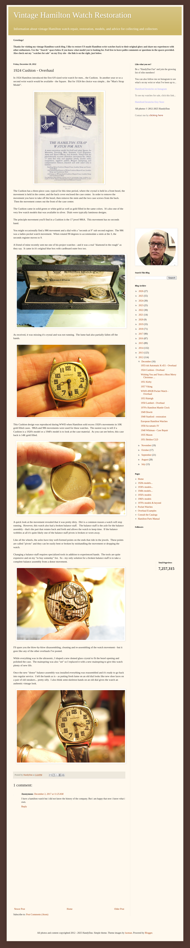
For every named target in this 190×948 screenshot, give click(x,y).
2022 (141, 310)
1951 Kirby (146, 382)
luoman (128, 933)
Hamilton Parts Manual (149, 519)
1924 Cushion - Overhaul (152, 370)
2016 (141, 338)
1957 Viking (146, 386)
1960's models (144, 499)
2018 (141, 329)
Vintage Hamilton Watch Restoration (72, 15)
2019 (141, 324)
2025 (141, 296)
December (146, 361)
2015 (141, 343)
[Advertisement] (69, 882)
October (145, 450)
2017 (141, 334)
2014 (141, 348)
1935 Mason (146, 435)
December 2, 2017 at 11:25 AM (49, 794)
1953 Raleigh (147, 398)
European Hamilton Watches (154, 421)
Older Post (119, 909)
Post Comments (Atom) (37, 914)
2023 (141, 305)
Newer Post (19, 909)
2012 (141, 357)
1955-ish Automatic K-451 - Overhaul (158, 365)
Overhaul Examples (147, 511)
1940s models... (145, 491)
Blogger (148, 933)
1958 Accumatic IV (150, 426)
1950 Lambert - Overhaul (153, 403)
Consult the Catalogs (148, 515)
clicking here (156, 115)
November (146, 445)
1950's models (144, 495)
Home (69, 909)
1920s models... (145, 483)
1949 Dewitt (146, 412)
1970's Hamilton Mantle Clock (155, 407)
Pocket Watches (145, 507)
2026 (141, 291)
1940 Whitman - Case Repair (154, 430)
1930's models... (145, 487)
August (145, 459)
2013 (141, 352)
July (143, 464)
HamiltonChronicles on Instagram (151, 89)
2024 (141, 300)
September (146, 455)
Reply (24, 806)
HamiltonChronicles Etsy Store (149, 102)
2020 (141, 319)
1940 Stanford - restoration (153, 416)
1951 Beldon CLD (149, 439)
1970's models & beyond (149, 503)
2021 (141, 314)
